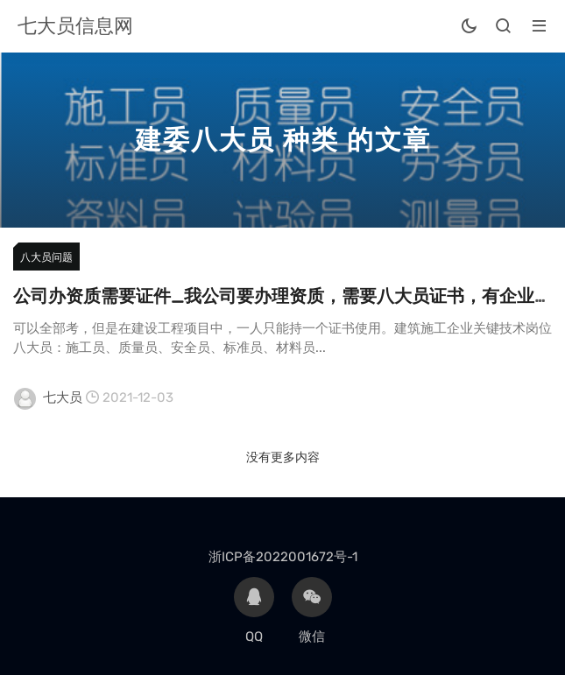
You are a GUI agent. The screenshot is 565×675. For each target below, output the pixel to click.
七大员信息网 (75, 26)
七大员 (62, 397)
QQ (254, 610)
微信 (312, 610)
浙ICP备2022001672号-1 (282, 557)
